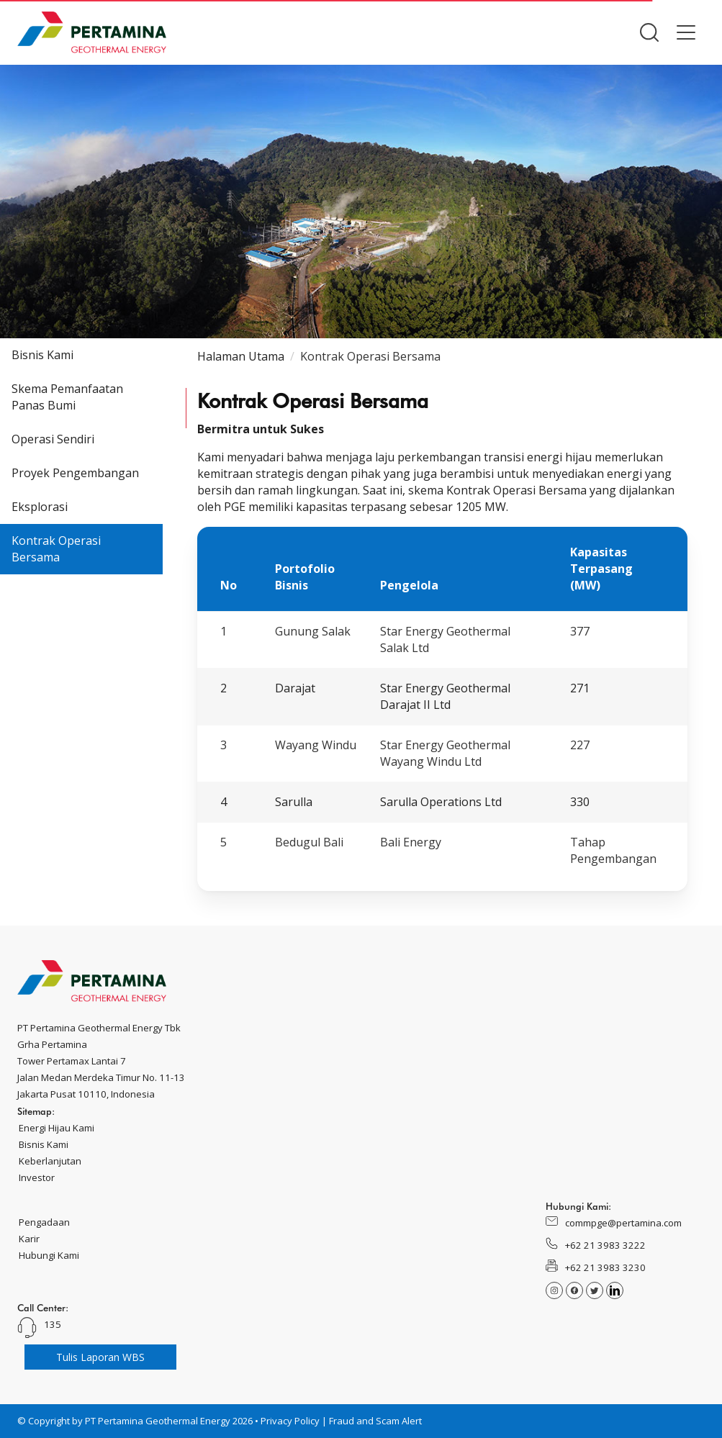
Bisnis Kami (42, 355)
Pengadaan (44, 1222)
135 (52, 1324)
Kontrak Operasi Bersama (56, 549)
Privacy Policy (290, 1420)
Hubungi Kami (49, 1255)
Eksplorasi (40, 507)
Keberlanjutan (50, 1160)
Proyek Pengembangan (75, 473)
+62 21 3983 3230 (605, 1267)
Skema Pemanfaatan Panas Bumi (67, 397)
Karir (29, 1238)
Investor (37, 1177)
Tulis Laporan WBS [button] (100, 1357)
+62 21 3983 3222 (605, 1245)
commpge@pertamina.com (623, 1222)
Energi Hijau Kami (56, 1127)
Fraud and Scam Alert (375, 1420)
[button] (649, 32)
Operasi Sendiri (53, 439)
